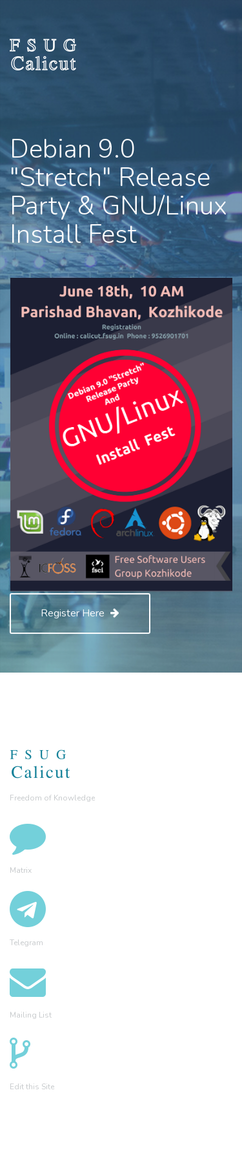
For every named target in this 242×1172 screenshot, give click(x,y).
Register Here (80, 613)
